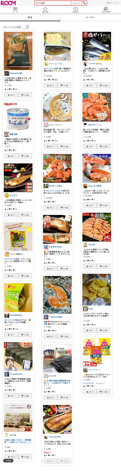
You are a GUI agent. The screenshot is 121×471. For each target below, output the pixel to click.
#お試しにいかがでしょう (20, 442)
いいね (26, 95)
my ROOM (106, 10)
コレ (12, 95)
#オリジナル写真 (11, 259)
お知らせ (75, 10)
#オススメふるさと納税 (56, 191)
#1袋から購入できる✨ (14, 440)
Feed (15, 10)
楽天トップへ (113, 3)
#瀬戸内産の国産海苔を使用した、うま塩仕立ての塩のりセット (57, 383)
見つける (45, 10)
